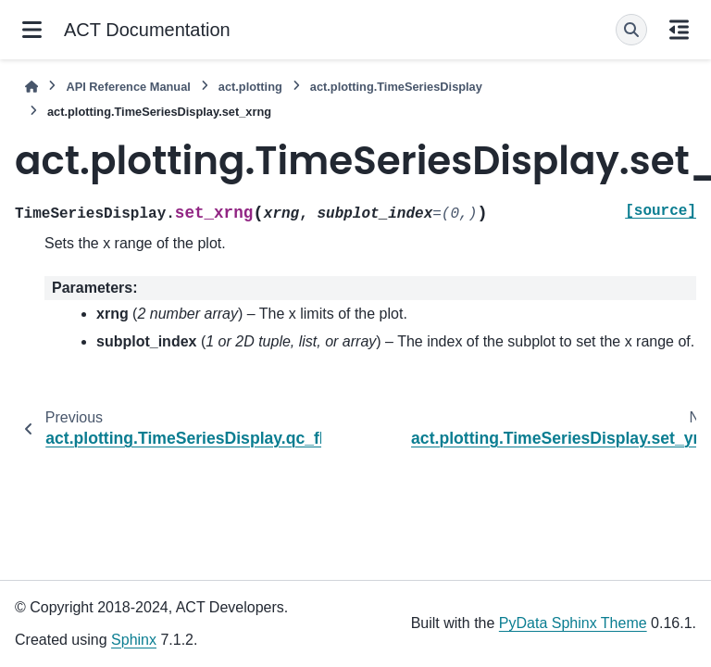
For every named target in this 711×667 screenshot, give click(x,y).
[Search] (631, 29)
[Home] (31, 86)
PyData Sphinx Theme (573, 623)
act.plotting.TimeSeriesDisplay (396, 87)
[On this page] (679, 29)
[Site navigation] (32, 29)
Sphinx (133, 640)
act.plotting (250, 87)
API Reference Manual (128, 87)
